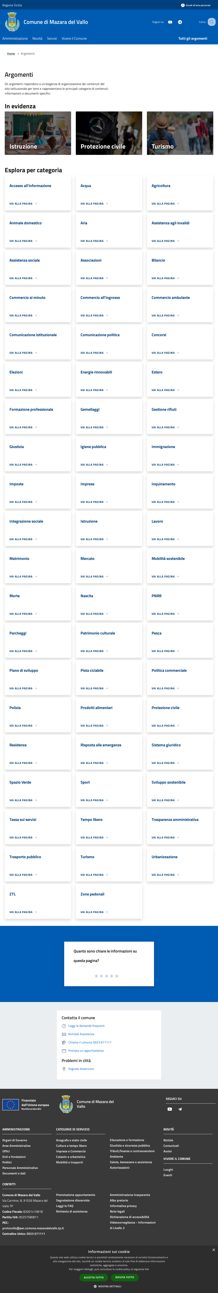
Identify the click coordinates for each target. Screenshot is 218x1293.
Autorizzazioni (119, 1167)
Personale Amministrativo (20, 1167)
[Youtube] (166, 21)
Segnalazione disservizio (73, 1200)
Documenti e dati (14, 1173)
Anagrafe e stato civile (71, 1140)
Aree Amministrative (16, 1145)
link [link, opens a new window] (147, 1269)
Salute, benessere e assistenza (131, 1162)
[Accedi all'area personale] (196, 5)
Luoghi (168, 1169)
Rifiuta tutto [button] (124, 1277)
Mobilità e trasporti (69, 1162)
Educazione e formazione (127, 1140)
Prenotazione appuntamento (75, 1194)
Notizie (168, 1140)
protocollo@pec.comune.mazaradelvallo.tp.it (33, 1228)
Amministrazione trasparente (130, 1194)
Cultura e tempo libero (71, 1145)
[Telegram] (176, 21)
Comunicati (171, 1145)
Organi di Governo (14, 1140)
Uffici (6, 1151)
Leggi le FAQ (64, 1205)
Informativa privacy (123, 1205)
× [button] (213, 1250)
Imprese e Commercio (71, 1151)
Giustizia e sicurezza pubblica (130, 1145)
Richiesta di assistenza (71, 1211)
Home (11, 53)
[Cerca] (211, 22)
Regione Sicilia (12, 5)
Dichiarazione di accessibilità (129, 1216)
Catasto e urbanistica (70, 1156)
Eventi (167, 1175)
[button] (109, 1286)
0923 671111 (36, 1233)
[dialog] (109, 1269)
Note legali (117, 1211)
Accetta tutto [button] (94, 1277)
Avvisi (167, 1151)
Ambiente (116, 1156)
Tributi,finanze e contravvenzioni (132, 1151)
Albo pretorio (119, 1200)
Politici (7, 1162)
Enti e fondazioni (14, 1156)
